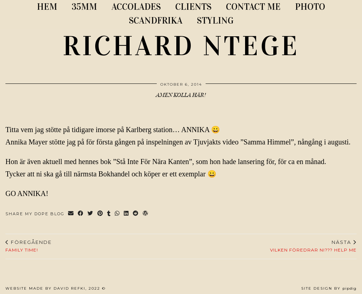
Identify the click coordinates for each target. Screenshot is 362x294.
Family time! (28, 246)
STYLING (215, 20)
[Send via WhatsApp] (117, 214)
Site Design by (329, 288)
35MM (84, 6)
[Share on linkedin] (126, 214)
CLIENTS (193, 6)
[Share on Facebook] (81, 214)
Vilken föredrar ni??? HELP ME (313, 246)
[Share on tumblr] (109, 214)
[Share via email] (71, 214)
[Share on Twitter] (91, 214)
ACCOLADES (136, 6)
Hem (47, 6)
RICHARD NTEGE (181, 46)
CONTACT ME (253, 6)
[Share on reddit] (136, 214)
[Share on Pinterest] (100, 214)
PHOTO (310, 6)
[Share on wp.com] (146, 214)
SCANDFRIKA (155, 20)
